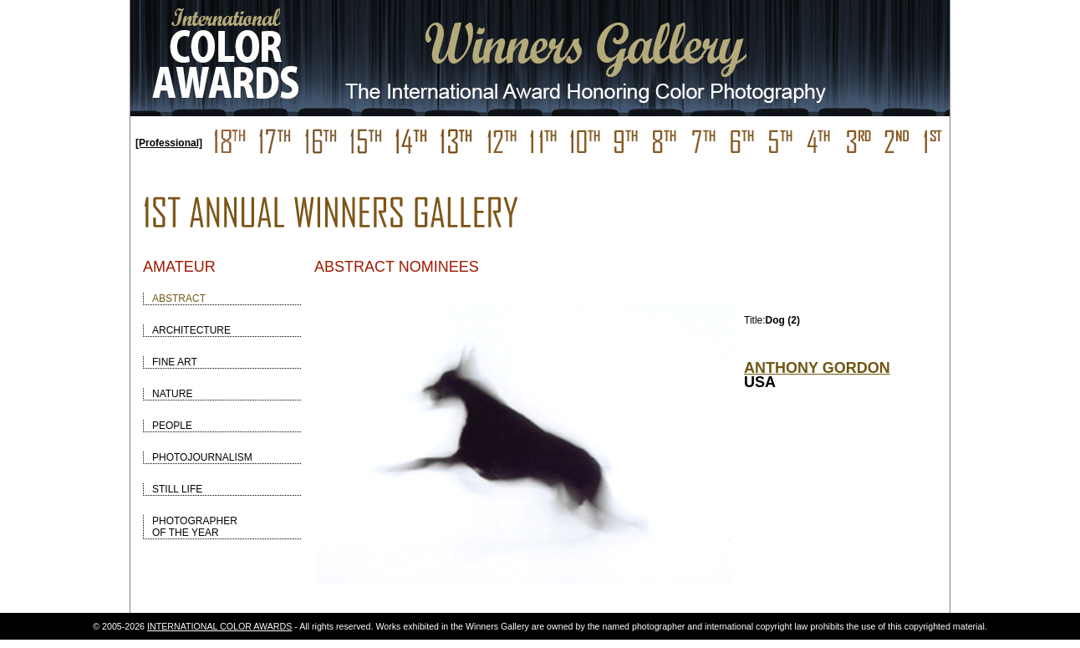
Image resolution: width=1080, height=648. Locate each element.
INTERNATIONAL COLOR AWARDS (219, 626)
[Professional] (168, 143)
